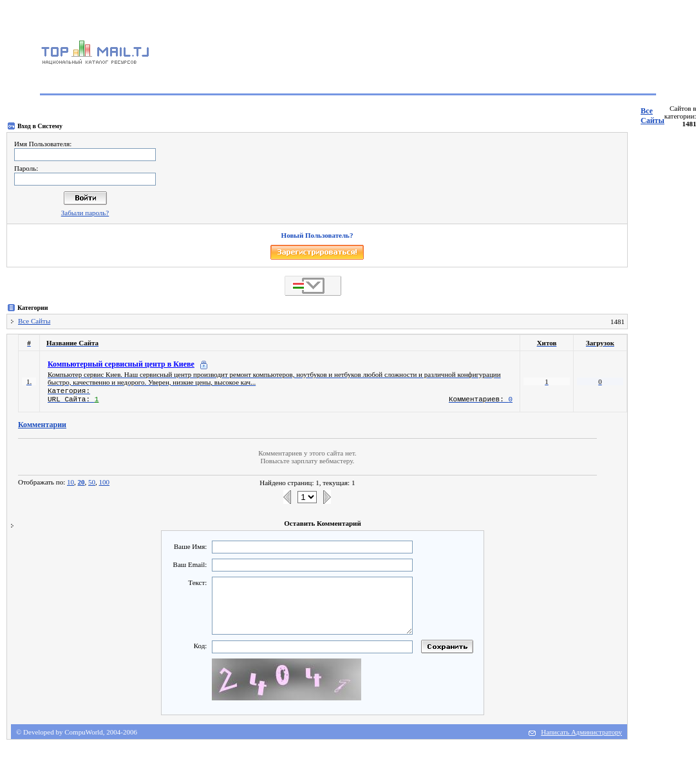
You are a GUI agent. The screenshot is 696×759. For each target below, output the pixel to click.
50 (91, 482)
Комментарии (42, 424)
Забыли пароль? (85, 212)
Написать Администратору (581, 732)
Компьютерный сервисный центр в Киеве (121, 364)
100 (104, 482)
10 (70, 482)
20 (81, 482)
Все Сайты (652, 115)
